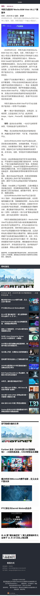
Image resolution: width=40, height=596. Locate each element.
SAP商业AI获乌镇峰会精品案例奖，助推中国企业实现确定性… (14, 344)
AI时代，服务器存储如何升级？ (12, 381)
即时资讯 (5, 267)
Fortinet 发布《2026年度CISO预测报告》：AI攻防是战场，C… (19, 294)
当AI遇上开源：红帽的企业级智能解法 (14, 352)
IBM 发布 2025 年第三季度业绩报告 (13, 403)
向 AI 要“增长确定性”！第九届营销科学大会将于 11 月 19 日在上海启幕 (20, 536)
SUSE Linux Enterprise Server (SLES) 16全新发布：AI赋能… (12, 337)
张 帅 (22, 16)
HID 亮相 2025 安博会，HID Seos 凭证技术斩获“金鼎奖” (14, 388)
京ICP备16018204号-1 (11, 583)
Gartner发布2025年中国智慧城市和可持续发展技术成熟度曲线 (14, 410)
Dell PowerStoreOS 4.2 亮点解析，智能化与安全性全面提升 (14, 374)
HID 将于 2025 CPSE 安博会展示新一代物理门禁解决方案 (14, 396)
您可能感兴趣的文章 (10, 424)
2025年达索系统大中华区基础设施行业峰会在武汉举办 (14, 366)
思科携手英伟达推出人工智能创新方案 (14, 359)
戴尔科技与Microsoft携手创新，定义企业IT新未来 (14, 301)
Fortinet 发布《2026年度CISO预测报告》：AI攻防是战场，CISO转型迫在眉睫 (19, 450)
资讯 (2, 6)
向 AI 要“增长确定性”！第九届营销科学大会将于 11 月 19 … (14, 315)
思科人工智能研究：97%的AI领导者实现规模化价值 (14, 330)
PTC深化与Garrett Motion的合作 (13, 308)
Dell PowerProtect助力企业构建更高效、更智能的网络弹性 (14, 323)
